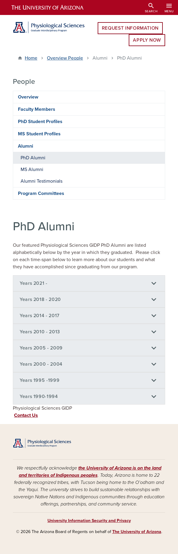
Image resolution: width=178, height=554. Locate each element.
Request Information (130, 28)
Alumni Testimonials (41, 181)
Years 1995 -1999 (39, 380)
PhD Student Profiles (40, 122)
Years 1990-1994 (39, 396)
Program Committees (41, 193)
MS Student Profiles (39, 134)
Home (31, 58)
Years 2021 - (33, 283)
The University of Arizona (136, 531)
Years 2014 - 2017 (39, 316)
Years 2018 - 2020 (40, 299)
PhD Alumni (33, 158)
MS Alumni (32, 169)
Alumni (25, 146)
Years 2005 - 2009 (41, 348)
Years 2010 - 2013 (40, 332)
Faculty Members (36, 109)
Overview (28, 97)
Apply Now (147, 40)
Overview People (65, 58)
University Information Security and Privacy (89, 520)
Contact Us (26, 415)
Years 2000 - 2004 (41, 364)
